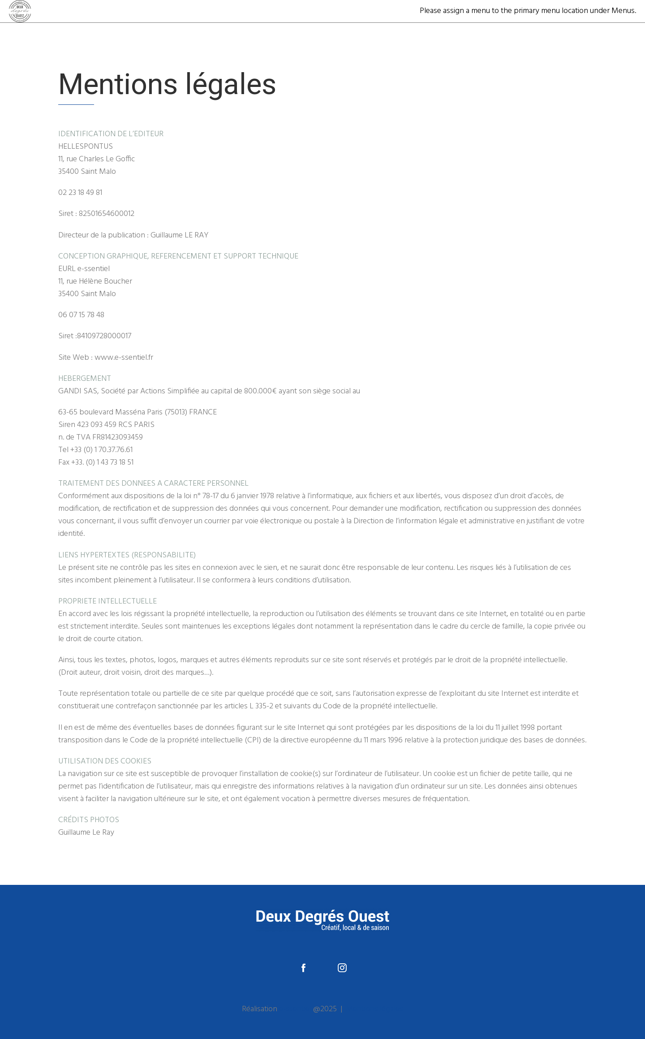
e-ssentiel (295, 1009)
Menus (623, 10)
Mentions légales (374, 1009)
